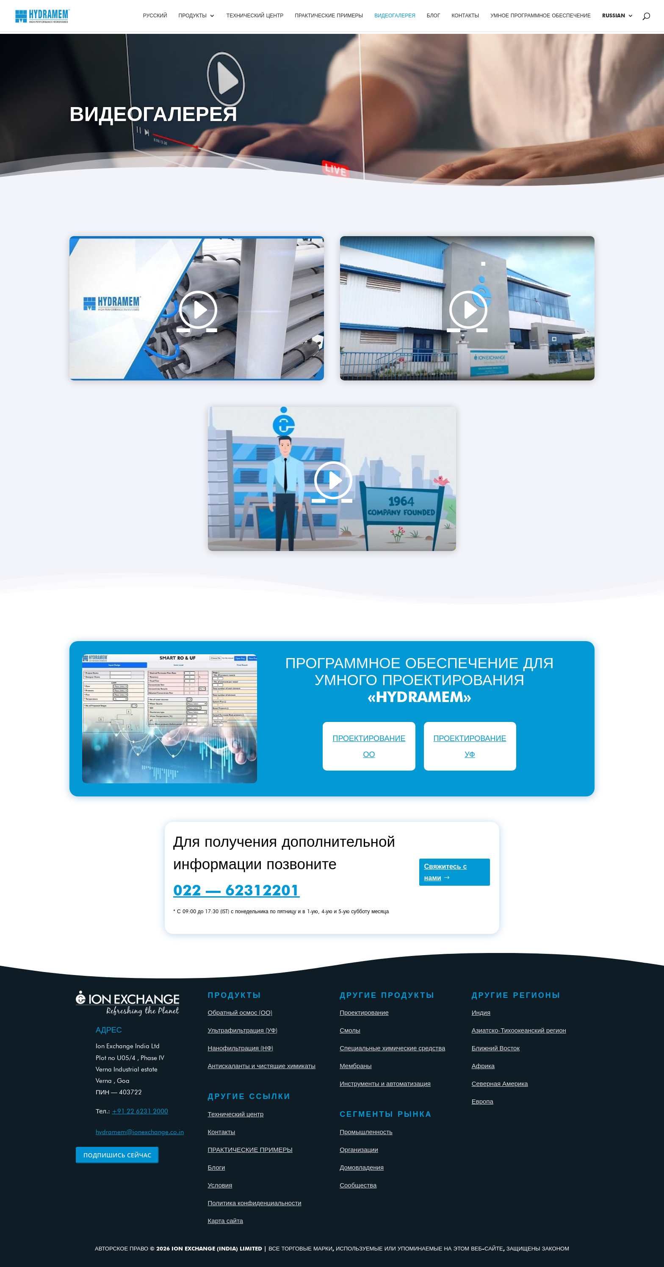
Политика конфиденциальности (255, 1203)
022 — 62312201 (236, 890)
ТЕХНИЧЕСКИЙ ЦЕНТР (255, 16)
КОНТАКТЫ (465, 16)
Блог (433, 16)
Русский (155, 16)
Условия (220, 1185)
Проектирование (364, 1012)
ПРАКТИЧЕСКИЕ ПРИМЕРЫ (329, 16)
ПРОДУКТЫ (193, 16)
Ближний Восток (496, 1048)
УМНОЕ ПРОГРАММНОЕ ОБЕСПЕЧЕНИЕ (540, 16)
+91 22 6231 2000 (140, 1111)
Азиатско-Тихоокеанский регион (519, 1030)
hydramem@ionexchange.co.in (140, 1132)
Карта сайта (225, 1221)
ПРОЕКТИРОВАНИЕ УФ (470, 746)
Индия (481, 1012)
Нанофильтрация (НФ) (241, 1048)
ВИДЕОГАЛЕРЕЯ (394, 16)
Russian (613, 16)
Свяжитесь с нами (445, 872)
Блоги (216, 1167)
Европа (482, 1101)
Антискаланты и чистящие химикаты (262, 1066)
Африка (483, 1066)
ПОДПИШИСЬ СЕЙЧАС (117, 1155)
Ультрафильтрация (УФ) (243, 1030)
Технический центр (236, 1114)
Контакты (221, 1132)
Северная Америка (500, 1084)
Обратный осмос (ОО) (240, 1012)
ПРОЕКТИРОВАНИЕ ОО (368, 746)
